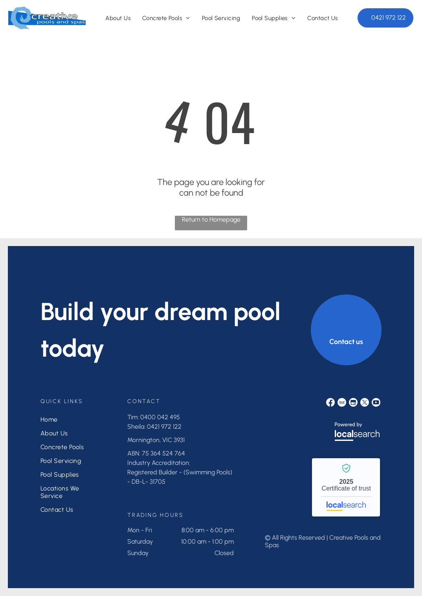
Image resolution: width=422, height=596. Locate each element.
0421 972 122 (164, 426)
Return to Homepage (211, 219)
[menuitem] (117, 18)
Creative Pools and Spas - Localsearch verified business (346, 487)
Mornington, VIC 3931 (156, 440)
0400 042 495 (160, 417)
